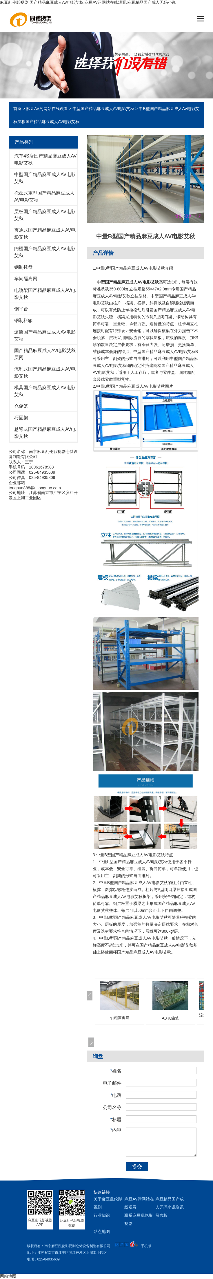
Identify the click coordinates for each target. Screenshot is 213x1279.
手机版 (146, 1246)
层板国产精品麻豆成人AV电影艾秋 (45, 215)
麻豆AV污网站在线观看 (47, 108)
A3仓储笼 (170, 1018)
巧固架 (21, 417)
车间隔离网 (25, 278)
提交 (137, 1167)
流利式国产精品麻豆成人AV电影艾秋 (45, 372)
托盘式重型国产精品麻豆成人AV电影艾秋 (44, 196)
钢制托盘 (23, 267)
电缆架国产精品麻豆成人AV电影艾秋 (45, 294)
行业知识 (102, 1215)
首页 (17, 108)
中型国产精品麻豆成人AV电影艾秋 (103, 108)
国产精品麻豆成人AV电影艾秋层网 (45, 354)
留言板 (161, 1215)
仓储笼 (21, 406)
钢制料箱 (23, 320)
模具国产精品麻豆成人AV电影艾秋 (45, 391)
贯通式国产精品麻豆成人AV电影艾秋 (45, 233)
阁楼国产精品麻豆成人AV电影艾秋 (45, 252)
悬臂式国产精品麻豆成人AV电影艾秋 (45, 433)
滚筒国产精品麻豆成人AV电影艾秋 (45, 335)
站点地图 (102, 1231)
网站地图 (8, 1276)
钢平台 (21, 308)
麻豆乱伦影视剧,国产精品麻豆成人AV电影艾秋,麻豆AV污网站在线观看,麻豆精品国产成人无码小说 (88, 2)
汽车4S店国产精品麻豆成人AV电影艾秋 (45, 159)
